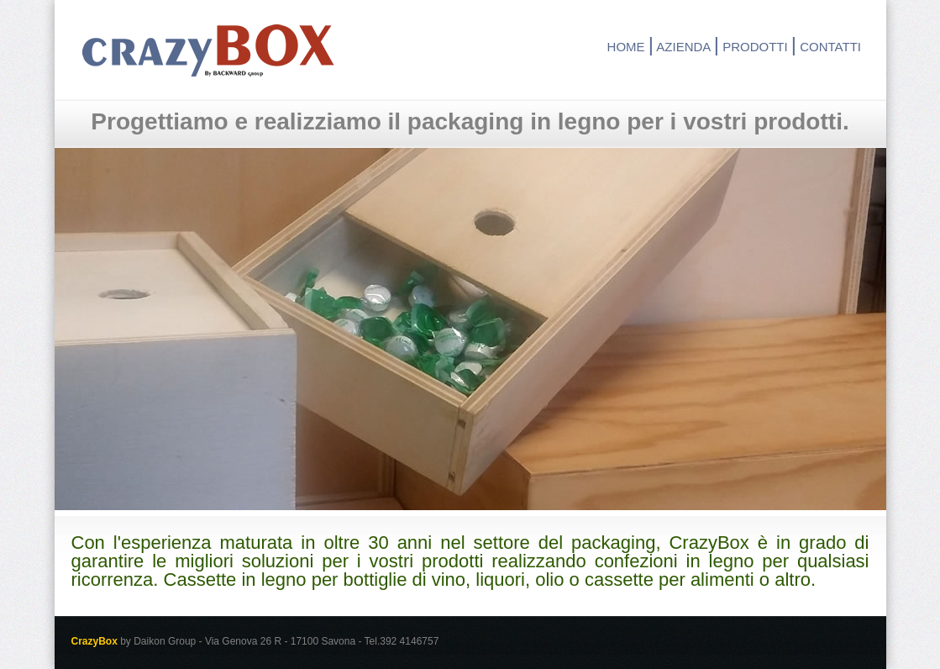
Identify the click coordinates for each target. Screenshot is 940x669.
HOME (626, 47)
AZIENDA (683, 47)
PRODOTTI (755, 47)
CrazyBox (208, 50)
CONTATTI (830, 47)
